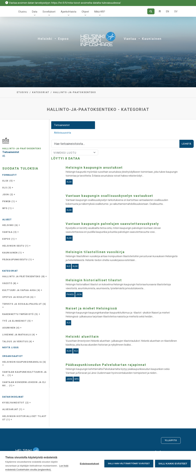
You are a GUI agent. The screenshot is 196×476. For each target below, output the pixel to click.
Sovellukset (49, 11)
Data (34, 11)
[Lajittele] (74, 152)
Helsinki (45, 39)
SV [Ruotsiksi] (175, 11)
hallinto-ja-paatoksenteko (74, 92)
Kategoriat (40, 92)
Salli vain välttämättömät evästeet (129, 463)
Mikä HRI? (99, 11)
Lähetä (186, 144)
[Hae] (151, 11)
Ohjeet (85, 11)
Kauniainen (152, 39)
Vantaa (130, 39)
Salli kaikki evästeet (173, 463)
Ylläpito (171, 440)
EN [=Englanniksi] (167, 11)
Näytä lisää (10, 347)
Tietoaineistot (62, 125)
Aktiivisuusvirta (62, 132)
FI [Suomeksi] (160, 11)
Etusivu (23, 11)
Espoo (63, 39)
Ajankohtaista (68, 11)
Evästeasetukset (89, 463)
